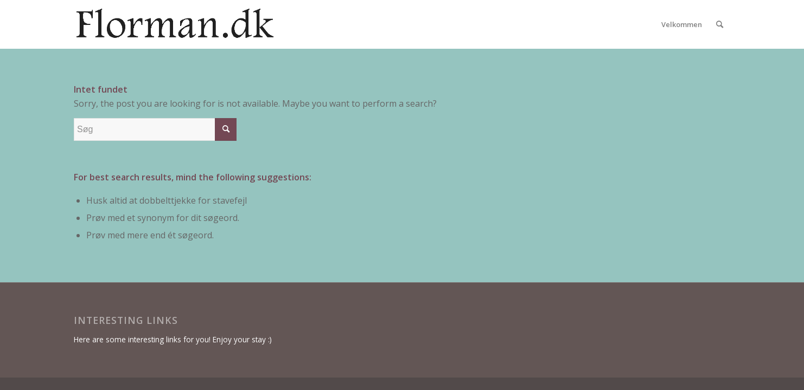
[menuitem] (681, 24)
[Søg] (719, 24)
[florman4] (211, 24)
